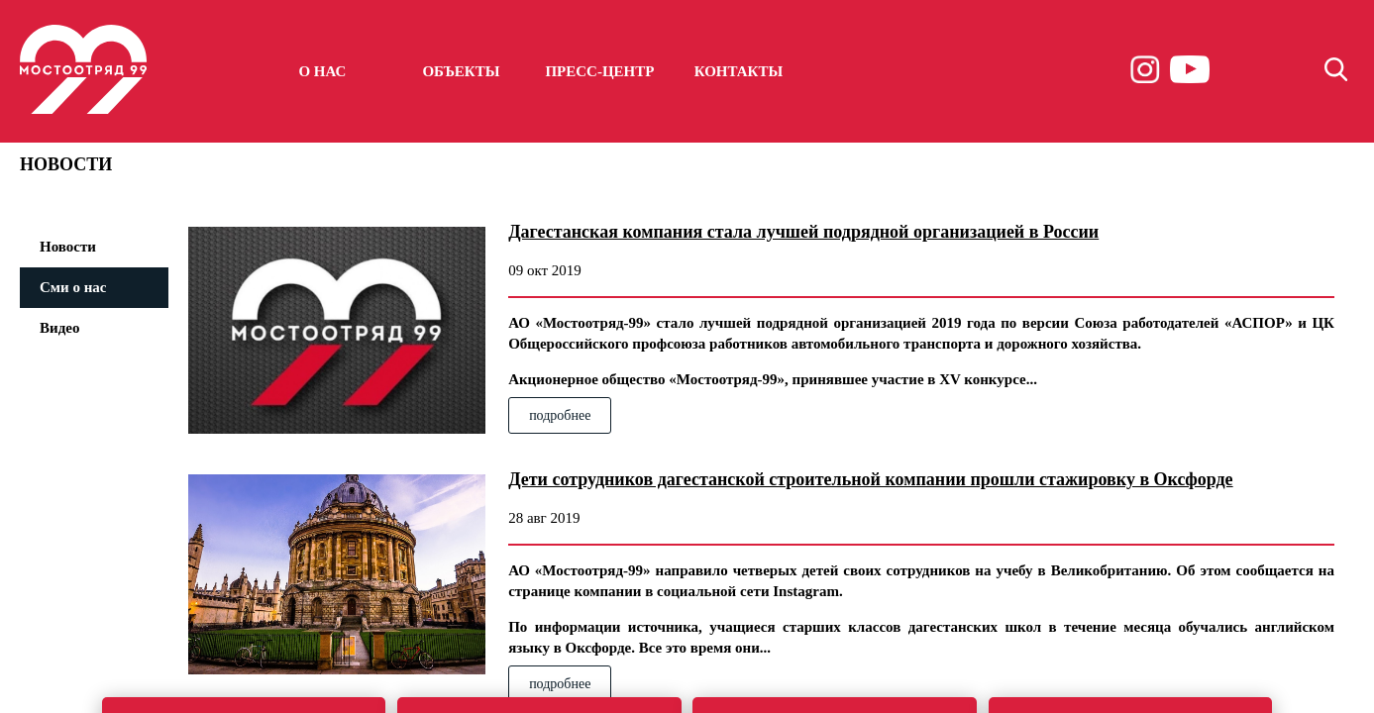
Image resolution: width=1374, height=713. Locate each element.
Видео (59, 328)
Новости (68, 247)
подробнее (559, 415)
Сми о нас (73, 287)
